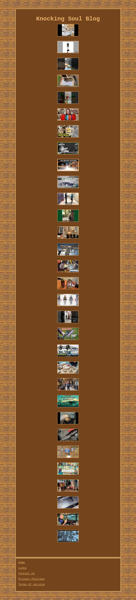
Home (21, 562)
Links (22, 568)
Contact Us (26, 573)
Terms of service (31, 584)
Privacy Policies (31, 579)
